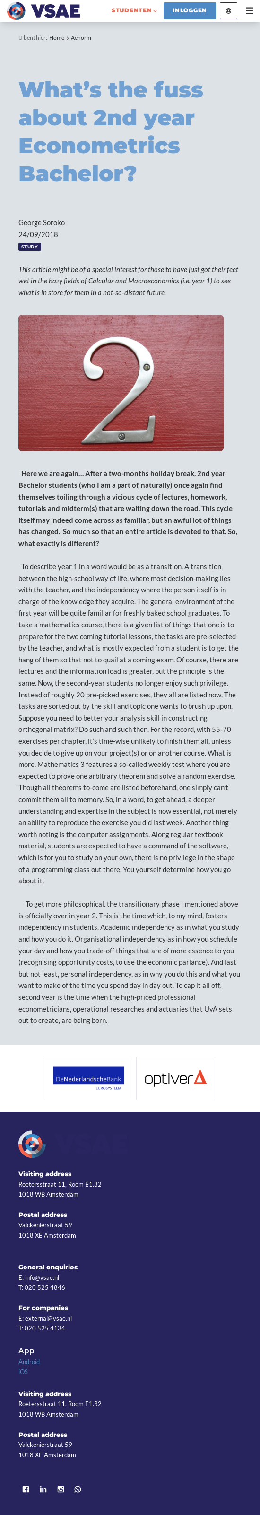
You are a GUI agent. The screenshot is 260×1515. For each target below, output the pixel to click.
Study (29, 247)
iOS (23, 1371)
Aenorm (81, 38)
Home (56, 38)
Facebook (25, 1489)
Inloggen (190, 10)
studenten (132, 10)
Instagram (60, 1489)
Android (29, 1361)
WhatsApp (78, 1489)
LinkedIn (43, 1489)
